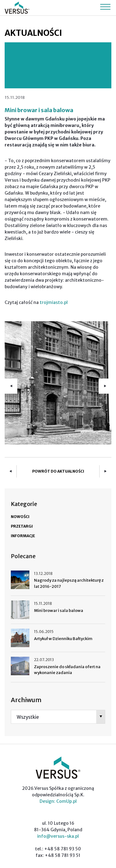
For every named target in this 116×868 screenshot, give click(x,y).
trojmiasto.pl (54, 302)
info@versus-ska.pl (58, 836)
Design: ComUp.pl (58, 801)
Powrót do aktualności (58, 471)
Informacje (23, 535)
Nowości (20, 516)
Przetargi (22, 526)
